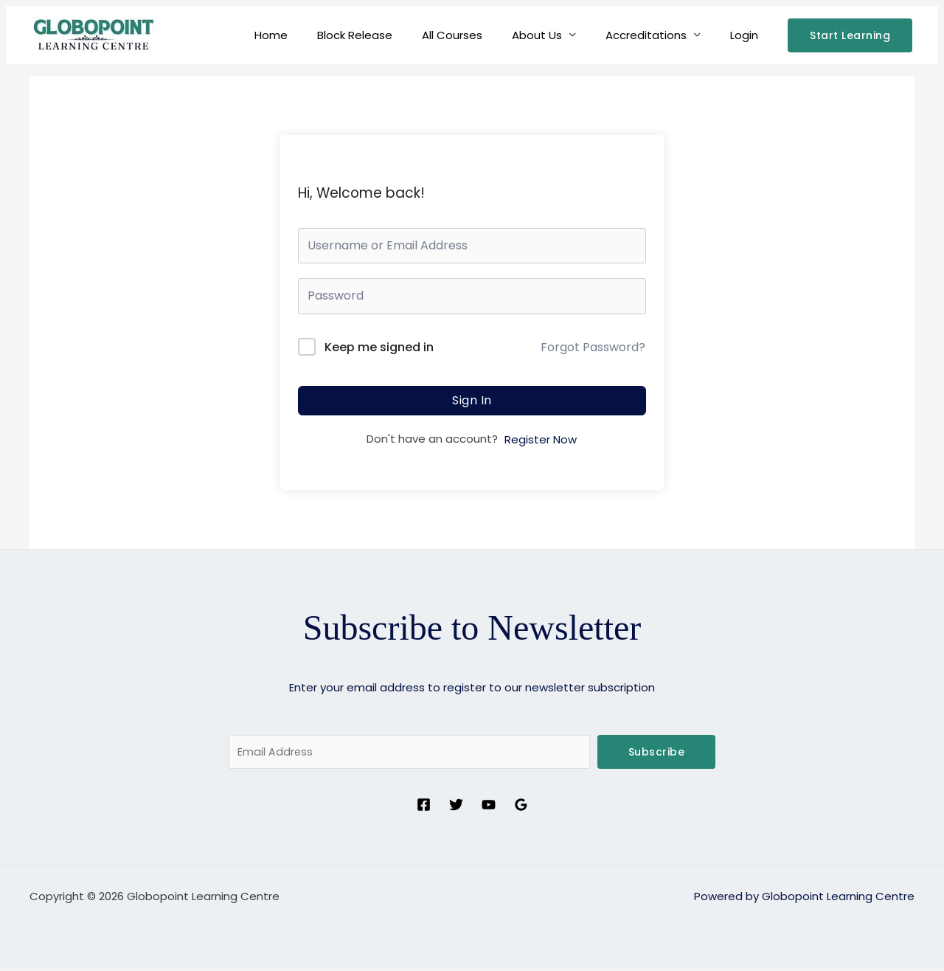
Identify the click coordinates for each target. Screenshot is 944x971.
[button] (850, 35)
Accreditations (657, 35)
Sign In (472, 400)
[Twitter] (456, 807)
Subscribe (656, 751)
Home (311, 35)
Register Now (540, 439)
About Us (555, 35)
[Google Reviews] (521, 807)
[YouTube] (489, 807)
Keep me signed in (379, 347)
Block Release (388, 35)
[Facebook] (424, 807)
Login (748, 35)
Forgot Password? (593, 347)
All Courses (478, 35)
